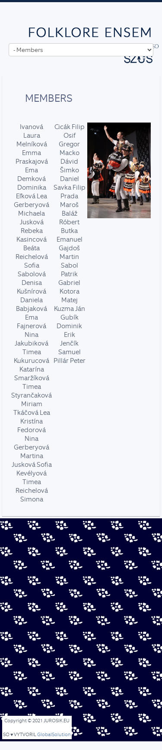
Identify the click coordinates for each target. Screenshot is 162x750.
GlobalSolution (54, 734)
